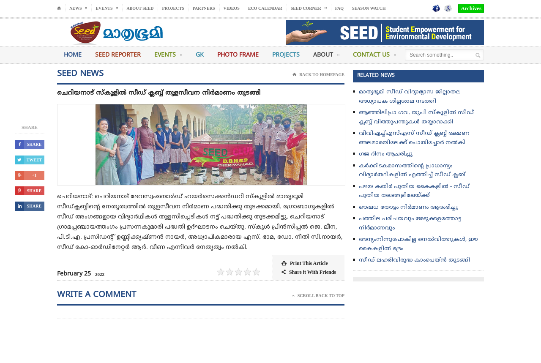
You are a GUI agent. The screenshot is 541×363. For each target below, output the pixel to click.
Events (168, 57)
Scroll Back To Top (318, 296)
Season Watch (368, 8)
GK (200, 55)
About (326, 57)
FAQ (339, 8)
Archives (471, 8)
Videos (232, 8)
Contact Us (374, 57)
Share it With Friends (308, 272)
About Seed (139, 8)
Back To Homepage (318, 75)
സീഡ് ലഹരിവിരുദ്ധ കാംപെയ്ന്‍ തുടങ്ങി (414, 260)
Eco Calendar (265, 8)
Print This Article (304, 263)
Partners (204, 8)
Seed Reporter (118, 55)
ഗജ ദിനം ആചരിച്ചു (386, 154)
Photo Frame (238, 55)
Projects (173, 8)
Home (73, 55)
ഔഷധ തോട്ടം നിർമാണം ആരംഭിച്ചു (408, 207)
